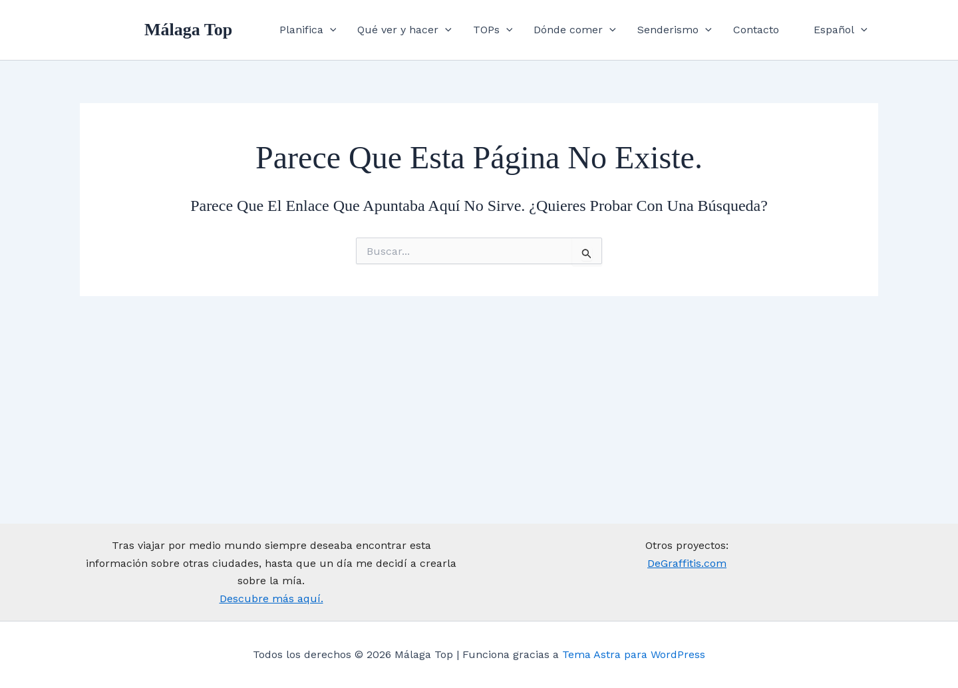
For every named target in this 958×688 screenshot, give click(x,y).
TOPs (493, 30)
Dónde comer (575, 30)
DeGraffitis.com (686, 563)
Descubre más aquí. (271, 598)
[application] (330, 30)
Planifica (308, 30)
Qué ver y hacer (404, 30)
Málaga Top (188, 29)
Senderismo (674, 30)
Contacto (756, 29)
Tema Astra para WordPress (633, 654)
